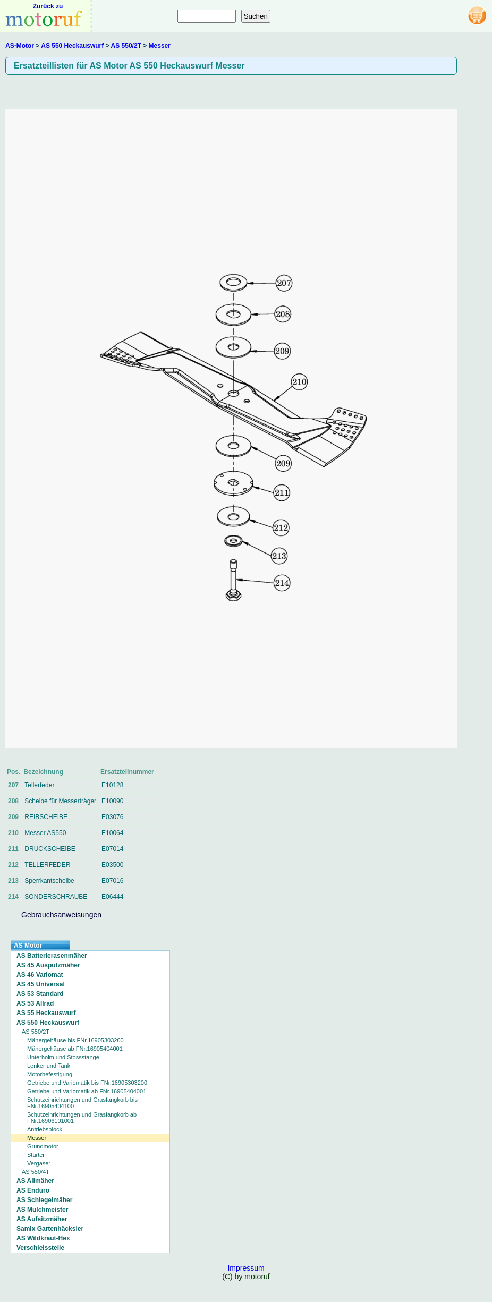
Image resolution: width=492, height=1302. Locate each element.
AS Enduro (32, 1190)
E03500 (112, 865)
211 (13, 849)
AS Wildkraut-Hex (43, 1238)
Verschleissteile (40, 1248)
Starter (36, 1155)
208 (13, 801)
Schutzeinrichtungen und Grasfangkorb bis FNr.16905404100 (82, 1102)
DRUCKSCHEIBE (49, 849)
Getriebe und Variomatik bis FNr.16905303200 (87, 1082)
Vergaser (38, 1163)
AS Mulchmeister (42, 1209)
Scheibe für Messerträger (60, 801)
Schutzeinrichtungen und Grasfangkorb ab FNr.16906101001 (82, 1117)
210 (13, 833)
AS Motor (28, 945)
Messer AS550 (45, 833)
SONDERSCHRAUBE (55, 896)
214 (13, 896)
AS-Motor (19, 45)
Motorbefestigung (49, 1074)
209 (13, 817)
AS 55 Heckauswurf (45, 1013)
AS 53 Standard (40, 994)
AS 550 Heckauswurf (72, 45)
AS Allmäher (35, 1181)
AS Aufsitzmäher (41, 1219)
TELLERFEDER (47, 865)
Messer (160, 45)
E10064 (112, 833)
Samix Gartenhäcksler (49, 1228)
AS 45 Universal (40, 984)
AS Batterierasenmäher (51, 955)
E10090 (112, 801)
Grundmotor (42, 1146)
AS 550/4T (35, 1172)
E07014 (112, 849)
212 (13, 865)
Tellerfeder (39, 785)
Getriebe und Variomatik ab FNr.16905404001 (86, 1091)
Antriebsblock (44, 1129)
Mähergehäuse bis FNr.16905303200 (75, 1040)
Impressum (245, 1268)
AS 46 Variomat (39, 974)
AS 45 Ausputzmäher (48, 965)
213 (13, 880)
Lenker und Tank (48, 1065)
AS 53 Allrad (35, 1003)
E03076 (112, 817)
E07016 (112, 880)
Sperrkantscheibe (49, 880)
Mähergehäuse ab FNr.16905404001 (75, 1048)
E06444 (112, 896)
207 (13, 785)
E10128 (112, 785)
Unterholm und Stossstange (63, 1057)
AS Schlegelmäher (44, 1200)
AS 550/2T (126, 45)
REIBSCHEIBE (45, 817)
